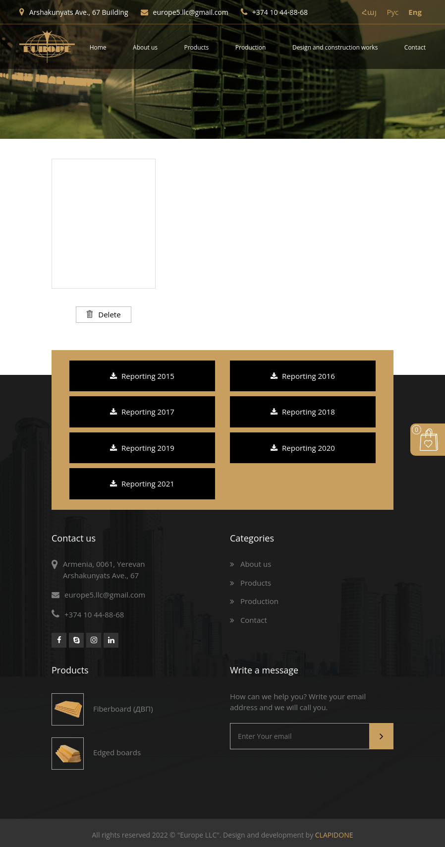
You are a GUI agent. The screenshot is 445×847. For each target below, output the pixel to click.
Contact (415, 47)
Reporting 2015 (142, 376)
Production (250, 47)
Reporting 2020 (303, 448)
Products (196, 47)
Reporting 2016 (303, 376)
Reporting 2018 (303, 412)
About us (145, 47)
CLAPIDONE (334, 835)
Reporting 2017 (142, 412)
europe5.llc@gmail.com (184, 12)
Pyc (392, 12)
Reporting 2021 (142, 483)
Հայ (369, 12)
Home (98, 47)
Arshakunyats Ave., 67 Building (73, 12)
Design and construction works (335, 47)
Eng (415, 12)
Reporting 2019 (142, 448)
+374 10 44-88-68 (274, 12)
